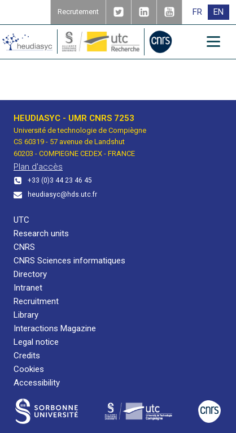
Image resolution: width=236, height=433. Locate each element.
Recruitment (36, 301)
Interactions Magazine (55, 328)
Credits (27, 355)
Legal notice (36, 342)
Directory (30, 274)
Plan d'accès (38, 167)
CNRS (24, 247)
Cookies (29, 369)
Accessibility (37, 383)
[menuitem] (197, 12)
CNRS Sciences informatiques (69, 261)
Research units (41, 233)
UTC (21, 220)
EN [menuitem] (218, 12)
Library (26, 315)
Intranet (28, 288)
